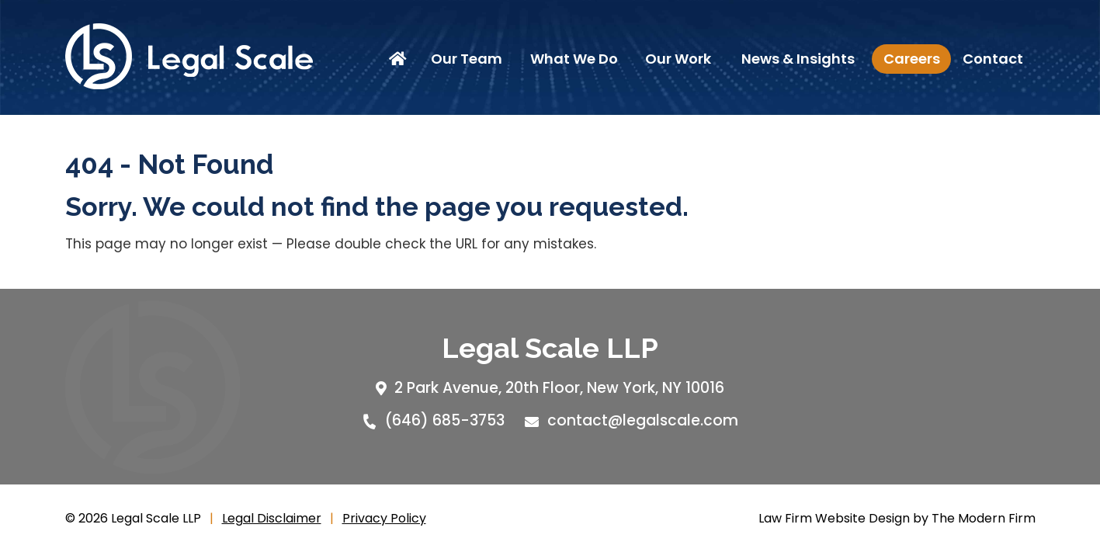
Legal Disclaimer (271, 518)
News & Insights (798, 58)
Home (400, 59)
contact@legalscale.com (642, 420)
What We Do (574, 58)
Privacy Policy (384, 518)
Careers (911, 58)
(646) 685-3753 (445, 420)
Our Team (466, 58)
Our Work (678, 58)
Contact (993, 58)
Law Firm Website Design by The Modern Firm (897, 518)
